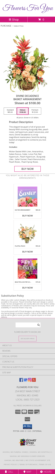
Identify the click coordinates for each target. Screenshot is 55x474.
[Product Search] (28, 325)
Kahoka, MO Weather (14, 460)
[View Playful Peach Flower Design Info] (27, 232)
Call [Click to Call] (9, 471)
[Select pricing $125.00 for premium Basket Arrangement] (35, 111)
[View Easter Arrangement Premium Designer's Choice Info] (27, 197)
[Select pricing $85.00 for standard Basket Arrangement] (10, 111)
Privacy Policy (10, 464)
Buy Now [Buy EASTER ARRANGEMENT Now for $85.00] (27, 215)
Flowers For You (27, 8)
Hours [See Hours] (46, 471)
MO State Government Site (38, 460)
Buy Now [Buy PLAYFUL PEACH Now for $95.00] (27, 251)
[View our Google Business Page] (25, 381)
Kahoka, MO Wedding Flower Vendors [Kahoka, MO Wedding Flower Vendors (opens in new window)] (27, 456)
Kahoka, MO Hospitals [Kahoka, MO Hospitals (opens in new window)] (40, 452)
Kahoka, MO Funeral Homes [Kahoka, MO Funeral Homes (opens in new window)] (15, 452)
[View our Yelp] (34, 381)
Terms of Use (45, 464)
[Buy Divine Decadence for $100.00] (27, 169)
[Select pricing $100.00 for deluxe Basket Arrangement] (22, 111)
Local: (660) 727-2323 (27, 399)
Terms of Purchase (28, 464)
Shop (14, 19)
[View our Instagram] (30, 381)
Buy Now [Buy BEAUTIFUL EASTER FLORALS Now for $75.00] (27, 287)
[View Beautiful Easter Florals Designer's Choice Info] (27, 269)
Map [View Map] (27, 471)
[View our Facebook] (21, 381)
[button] (27, 426)
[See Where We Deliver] (27, 338)
